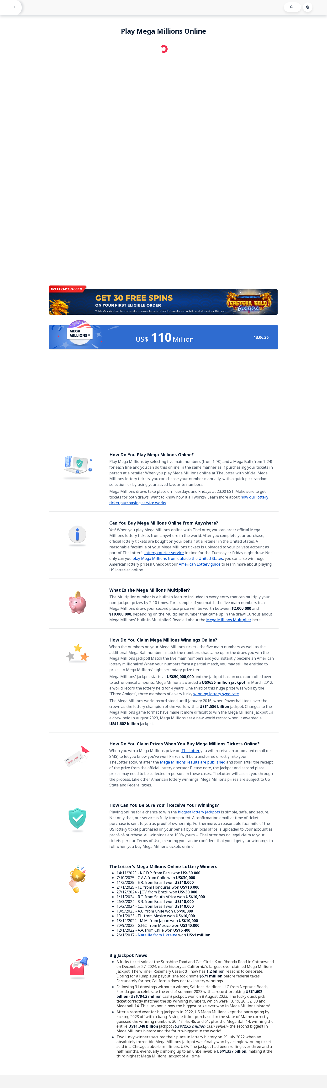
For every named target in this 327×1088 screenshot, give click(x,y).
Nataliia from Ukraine (157, 935)
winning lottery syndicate (216, 693)
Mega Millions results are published (192, 762)
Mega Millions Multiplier (228, 619)
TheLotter (190, 750)
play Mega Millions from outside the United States (177, 558)
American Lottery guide (200, 564)
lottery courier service (164, 552)
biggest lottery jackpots (199, 812)
